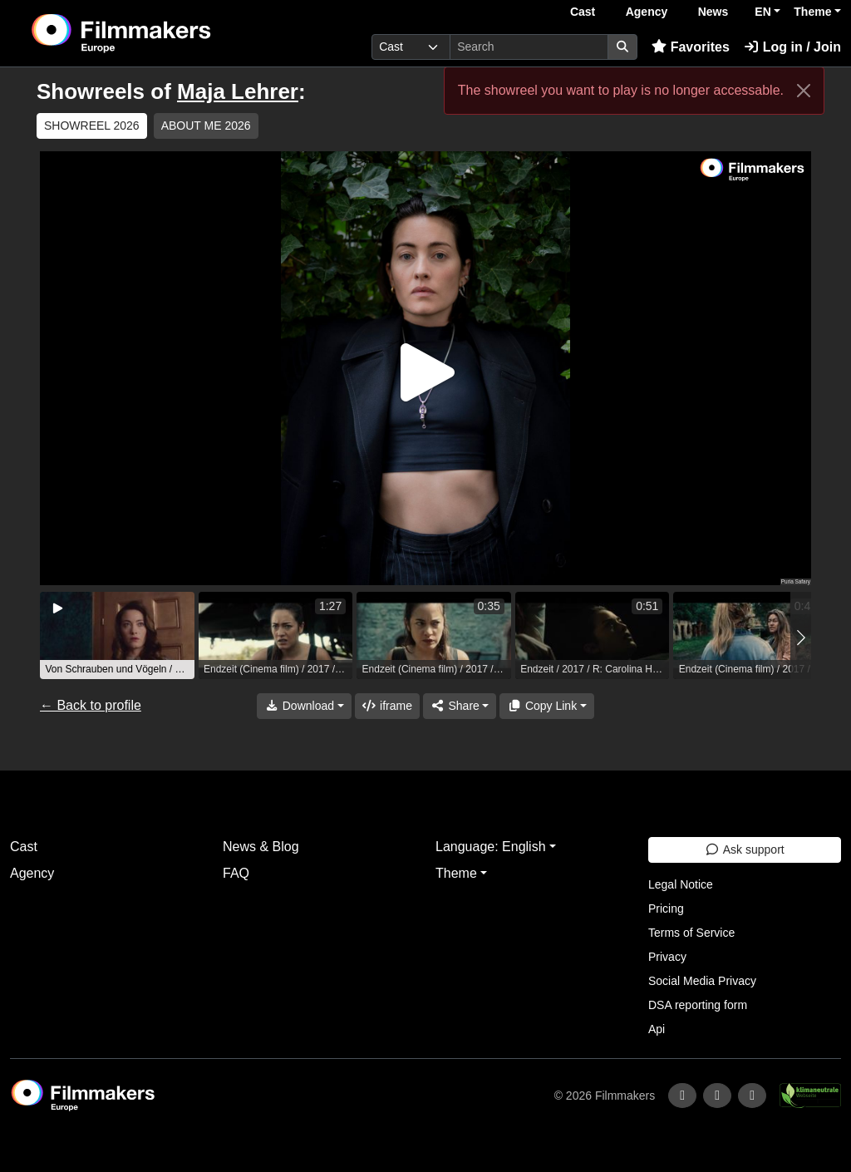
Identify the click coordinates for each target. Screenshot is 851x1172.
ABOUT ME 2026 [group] (206, 125)
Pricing (666, 908)
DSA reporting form (697, 1005)
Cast (582, 11)
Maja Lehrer (237, 91)
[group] (117, 635)
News (713, 11)
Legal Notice (680, 884)
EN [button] (762, 11)
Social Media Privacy (702, 980)
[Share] (459, 706)
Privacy (667, 956)
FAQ (236, 873)
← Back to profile (90, 705)
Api (656, 1029)
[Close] (804, 90)
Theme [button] (812, 11)
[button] (800, 637)
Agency (647, 11)
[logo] (161, 33)
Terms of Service (691, 932)
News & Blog (261, 847)
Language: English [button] (490, 847)
